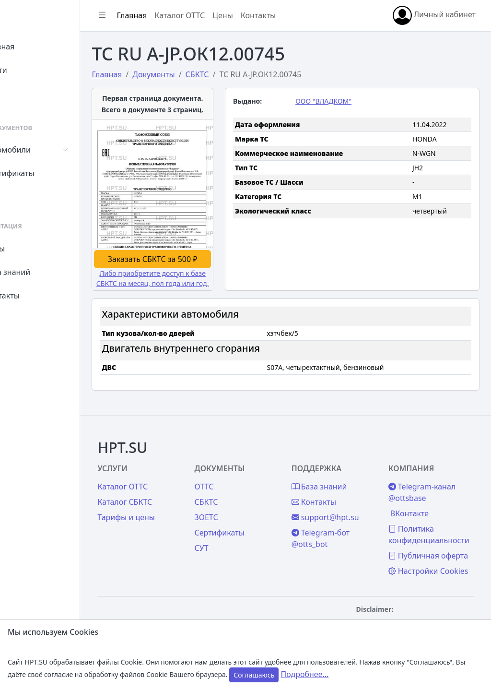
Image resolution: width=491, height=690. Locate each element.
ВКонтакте (420, 480)
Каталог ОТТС (222, 15)
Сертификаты (44, 173)
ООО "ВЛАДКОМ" (345, 101)
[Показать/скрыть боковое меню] (144, 15)
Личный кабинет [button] (434, 15)
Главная (34, 46)
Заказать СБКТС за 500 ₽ (188, 240)
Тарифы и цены (169, 484)
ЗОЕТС (238, 484)
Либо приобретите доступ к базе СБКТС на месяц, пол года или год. (188, 264)
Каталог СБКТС (167, 469)
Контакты (37, 295)
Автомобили (42, 149)
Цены (29, 248)
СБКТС (238, 469)
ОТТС (236, 453)
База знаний (42, 272)
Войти (30, 70)
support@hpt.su (346, 484)
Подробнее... (304, 674)
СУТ (26, 196)
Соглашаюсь (254, 674)
